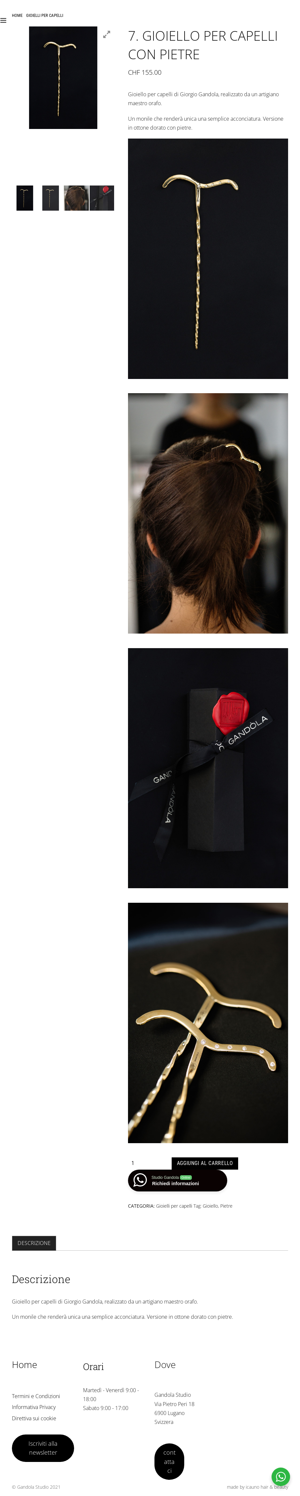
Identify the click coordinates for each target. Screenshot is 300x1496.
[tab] (34, 1243)
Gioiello (210, 1206)
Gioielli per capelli (44, 15)
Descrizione (34, 1243)
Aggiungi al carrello (205, 1163)
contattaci (169, 1461)
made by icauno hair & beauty (257, 1487)
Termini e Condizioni (36, 1396)
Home (17, 15)
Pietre (226, 1206)
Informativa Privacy (34, 1407)
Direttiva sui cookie (34, 1418)
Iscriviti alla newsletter (43, 1447)
